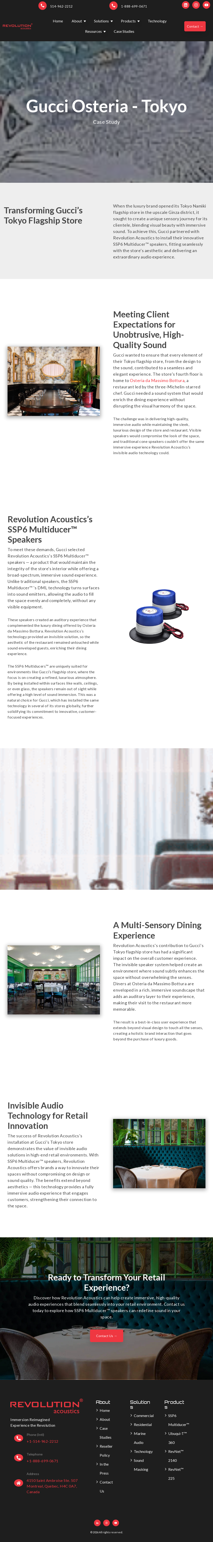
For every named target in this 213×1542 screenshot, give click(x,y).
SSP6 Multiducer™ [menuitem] (178, 1420)
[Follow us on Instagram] (196, 5)
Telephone (35, 1454)
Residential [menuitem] (143, 1424)
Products (128, 21)
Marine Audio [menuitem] (140, 1438)
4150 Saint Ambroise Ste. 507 (52, 1480)
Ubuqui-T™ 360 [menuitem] (177, 1438)
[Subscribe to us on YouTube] (206, 5)
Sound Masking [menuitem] (141, 1464)
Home (58, 21)
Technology (157, 21)
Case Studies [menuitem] (105, 1432)
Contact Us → (106, 1336)
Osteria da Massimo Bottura (157, 380)
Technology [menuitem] (143, 1451)
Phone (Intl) (35, 1435)
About (77, 21)
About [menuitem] (105, 1419)
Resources (93, 31)
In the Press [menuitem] (104, 1468)
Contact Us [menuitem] (106, 1486)
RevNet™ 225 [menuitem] (176, 1473)
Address (33, 1474)
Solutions (101, 21)
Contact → (195, 26)
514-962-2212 (61, 6)
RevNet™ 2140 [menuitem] (176, 1456)
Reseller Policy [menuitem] (106, 1450)
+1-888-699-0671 (42, 1461)
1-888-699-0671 (134, 6)
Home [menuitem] (105, 1410)
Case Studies (124, 31)
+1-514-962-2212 (42, 1441)
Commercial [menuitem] (144, 1415)
